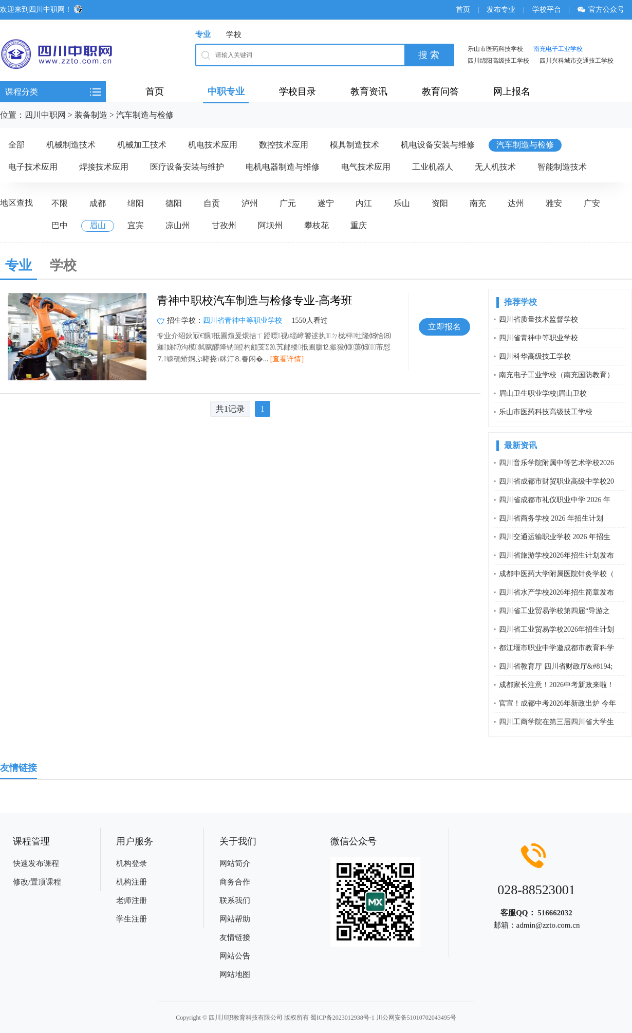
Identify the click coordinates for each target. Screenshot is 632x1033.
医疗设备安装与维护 (187, 166)
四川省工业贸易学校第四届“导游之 (554, 611)
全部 (16, 144)
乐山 (402, 203)
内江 (364, 203)
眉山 (97, 225)
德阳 (173, 203)
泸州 (249, 203)
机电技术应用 (212, 144)
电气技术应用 (366, 166)
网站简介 (234, 863)
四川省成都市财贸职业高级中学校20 (556, 481)
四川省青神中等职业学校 (242, 320)
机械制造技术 (71, 144)
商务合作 (234, 882)
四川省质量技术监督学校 (538, 319)
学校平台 (546, 9)
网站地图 (234, 974)
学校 (233, 34)
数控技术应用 (283, 144)
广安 (592, 203)
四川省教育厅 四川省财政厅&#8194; (555, 666)
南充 (478, 203)
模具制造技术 (354, 144)
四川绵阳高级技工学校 (498, 60)
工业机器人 (432, 166)
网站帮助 (234, 919)
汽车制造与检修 (145, 114)
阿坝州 (270, 225)
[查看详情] (287, 359)
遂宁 (326, 203)
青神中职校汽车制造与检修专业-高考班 (254, 300)
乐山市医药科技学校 (495, 48)
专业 (203, 34)
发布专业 (501, 9)
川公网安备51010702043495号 (416, 1017)
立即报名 (444, 326)
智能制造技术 (562, 166)
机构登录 (131, 863)
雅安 (554, 203)
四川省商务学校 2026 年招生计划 (551, 518)
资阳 (440, 203)
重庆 (358, 225)
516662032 (554, 913)
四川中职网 (45, 114)
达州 (516, 203)
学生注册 (131, 919)
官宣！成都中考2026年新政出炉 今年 (557, 703)
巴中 (59, 225)
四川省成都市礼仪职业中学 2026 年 (554, 500)
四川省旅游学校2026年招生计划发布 (556, 555)
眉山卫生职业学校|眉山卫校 (543, 393)
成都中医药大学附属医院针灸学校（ (556, 574)
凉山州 (177, 225)
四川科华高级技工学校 (535, 356)
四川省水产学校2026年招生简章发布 (556, 592)
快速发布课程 (36, 863)
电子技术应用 (33, 166)
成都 (97, 203)
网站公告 (234, 956)
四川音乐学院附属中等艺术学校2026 (556, 463)
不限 (59, 203)
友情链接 (234, 937)
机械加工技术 (141, 144)
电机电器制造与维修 (283, 166)
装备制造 (91, 114)
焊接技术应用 (103, 166)
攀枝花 (316, 225)
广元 (288, 203)
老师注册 (131, 900)
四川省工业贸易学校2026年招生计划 (556, 629)
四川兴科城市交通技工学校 (577, 60)
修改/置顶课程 (37, 882)
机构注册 (131, 882)
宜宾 (135, 225)
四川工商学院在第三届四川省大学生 (556, 722)
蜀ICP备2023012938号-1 (342, 1017)
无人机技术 (495, 166)
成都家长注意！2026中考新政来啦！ (556, 685)
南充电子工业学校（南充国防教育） (556, 375)
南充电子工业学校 (558, 48)
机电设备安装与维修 (438, 144)
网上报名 (511, 91)
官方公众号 (604, 9)
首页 (463, 9)
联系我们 (234, 900)
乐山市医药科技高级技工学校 (545, 412)
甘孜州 (224, 225)
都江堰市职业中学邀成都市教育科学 (556, 648)
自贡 (211, 203)
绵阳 (135, 203)
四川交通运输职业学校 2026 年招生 (554, 537)
